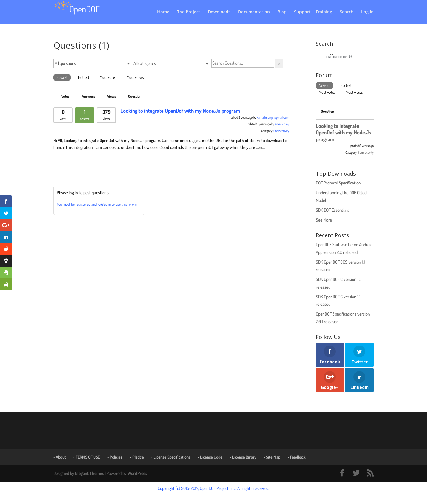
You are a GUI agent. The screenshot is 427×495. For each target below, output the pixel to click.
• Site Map (272, 456)
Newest (62, 77)
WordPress (137, 473)
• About (59, 456)
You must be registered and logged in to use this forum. (97, 204)
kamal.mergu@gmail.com (273, 117)
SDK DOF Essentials (332, 210)
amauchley (282, 124)
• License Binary (243, 456)
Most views (135, 77)
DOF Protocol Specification (338, 183)
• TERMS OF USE (86, 456)
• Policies (114, 456)
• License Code (210, 456)
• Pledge (137, 456)
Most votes (108, 77)
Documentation (254, 12)
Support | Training (313, 12)
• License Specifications (170, 456)
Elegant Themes (89, 473)
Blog (282, 12)
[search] (339, 57)
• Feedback (297, 456)
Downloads (219, 12)
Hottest (83, 77)
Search (346, 12)
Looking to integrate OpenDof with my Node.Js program (180, 110)
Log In (367, 12)
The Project (188, 12)
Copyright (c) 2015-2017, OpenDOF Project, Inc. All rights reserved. (213, 488)
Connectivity (281, 131)
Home (163, 12)
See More (324, 220)
